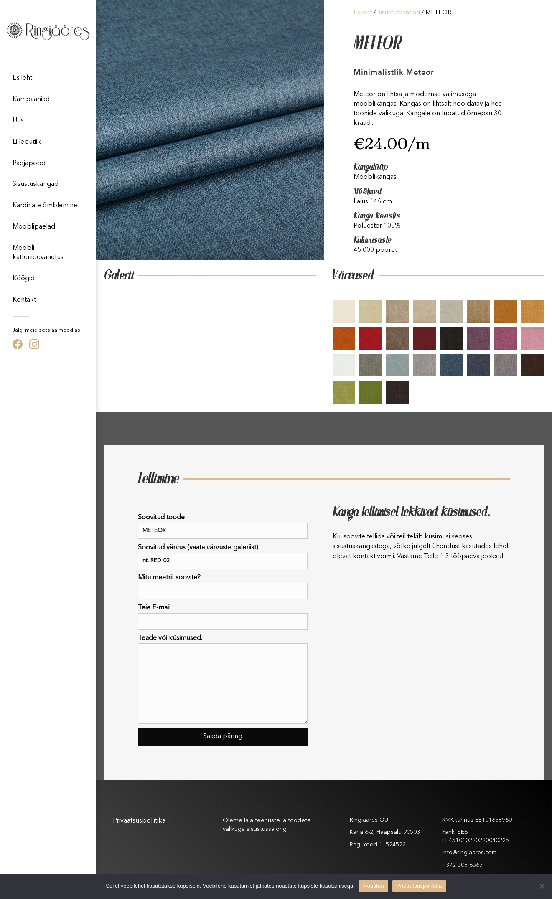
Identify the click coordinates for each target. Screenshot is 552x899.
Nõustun (373, 886)
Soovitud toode (223, 526)
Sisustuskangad (36, 184)
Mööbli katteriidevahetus (38, 253)
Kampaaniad (31, 99)
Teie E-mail (223, 616)
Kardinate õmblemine (45, 205)
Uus (18, 120)
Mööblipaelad (34, 226)
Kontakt (24, 300)
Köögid (24, 278)
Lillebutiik (27, 142)
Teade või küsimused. (223, 679)
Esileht (22, 78)
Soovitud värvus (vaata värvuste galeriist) (223, 556)
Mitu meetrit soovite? (223, 586)
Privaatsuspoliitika (139, 821)
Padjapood (29, 163)
